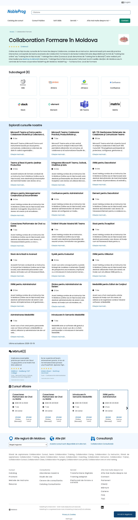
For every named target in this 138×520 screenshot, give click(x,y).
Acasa (12, 32)
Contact (124, 20)
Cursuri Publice (38, 20)
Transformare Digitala (81, 473)
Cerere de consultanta (51, 481)
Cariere (105, 491)
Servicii (73, 20)
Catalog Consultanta (50, 484)
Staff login (69, 519)
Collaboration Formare (23, 32)
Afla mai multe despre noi (98, 20)
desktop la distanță (31, 59)
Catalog (13, 473)
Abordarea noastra (49, 473)
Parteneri (106, 480)
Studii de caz (46, 476)
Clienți (104, 484)
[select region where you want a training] (28, 445)
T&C (103, 498)
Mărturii (105, 487)
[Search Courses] (80, 12)
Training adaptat (78, 476)
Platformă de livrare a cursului (81, 481)
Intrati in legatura (124, 514)
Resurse (13, 484)
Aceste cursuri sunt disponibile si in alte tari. (68, 444)
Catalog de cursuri (15, 20)
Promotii (13, 476)
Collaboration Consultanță (102, 444)
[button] (126, 408)
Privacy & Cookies (69, 514)
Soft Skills (57, 20)
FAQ (103, 495)
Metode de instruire (19, 480)
